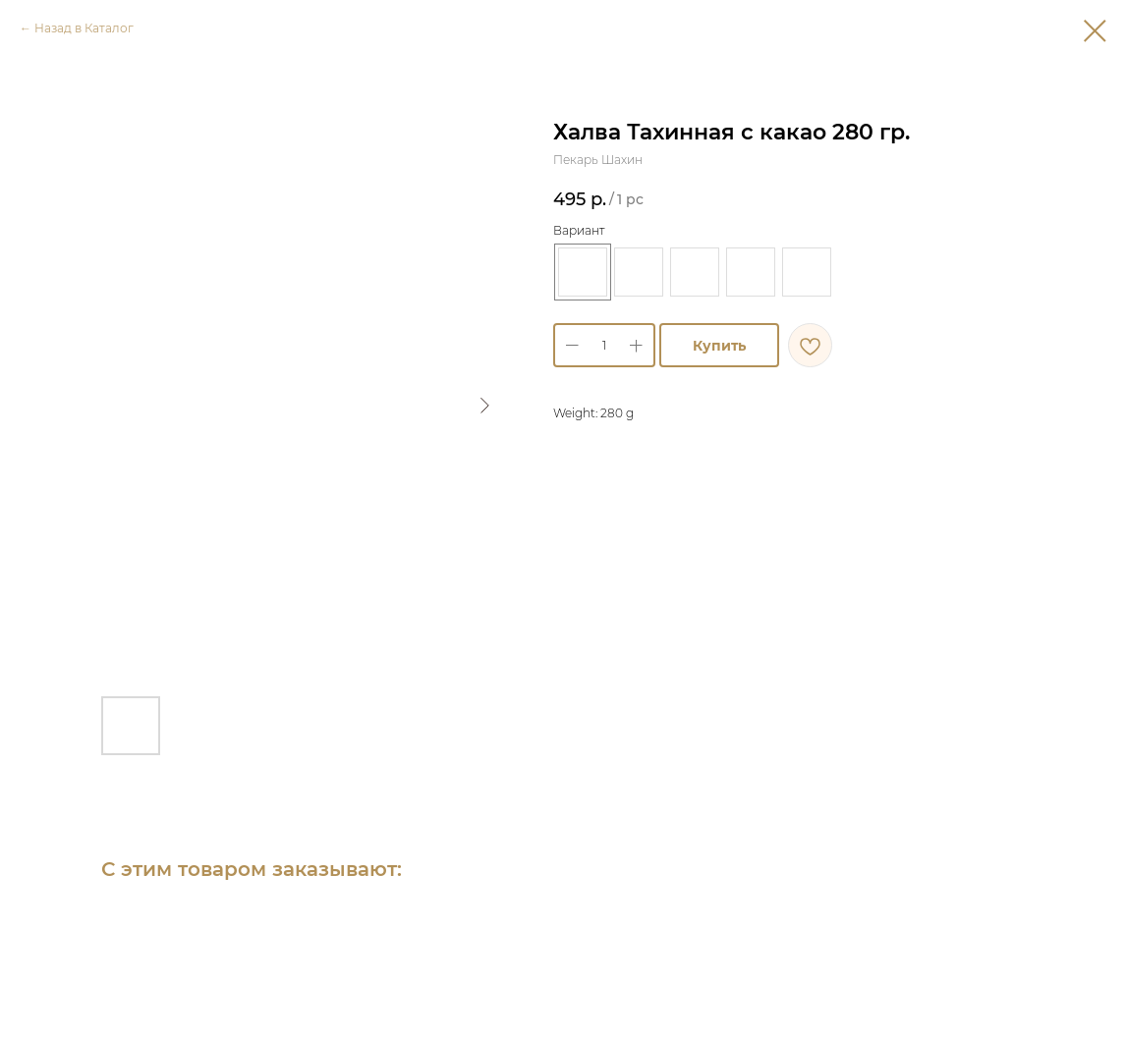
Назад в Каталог (84, 28)
